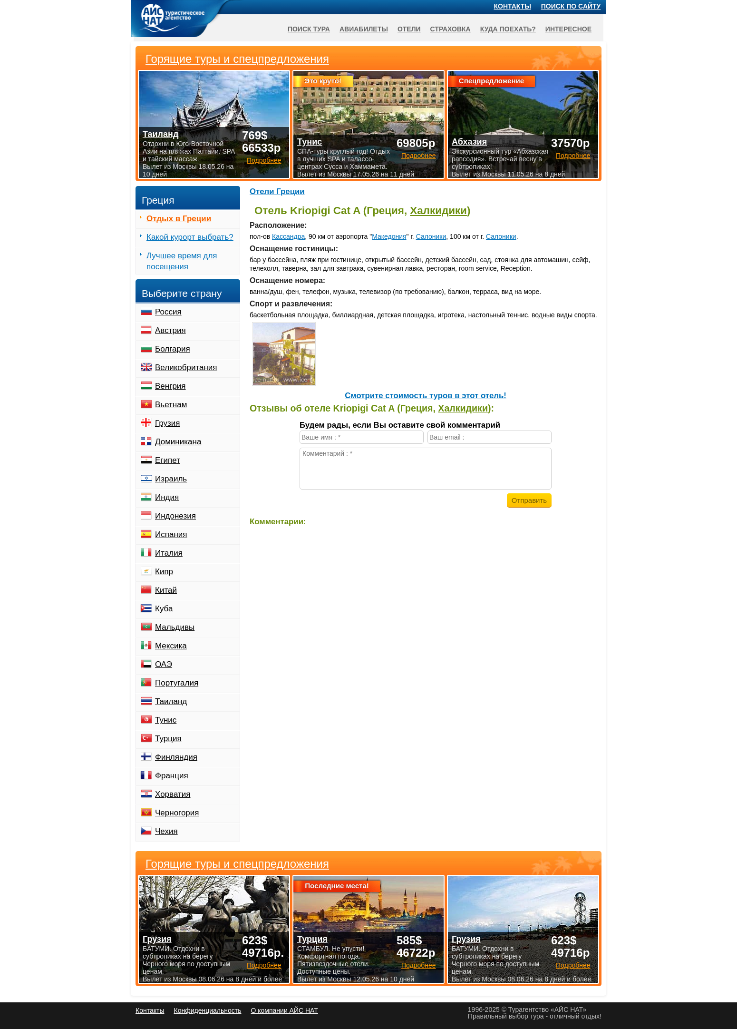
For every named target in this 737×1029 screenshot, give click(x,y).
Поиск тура (309, 29)
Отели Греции (277, 191)
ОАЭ (163, 664)
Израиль (171, 478)
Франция (171, 775)
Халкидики (438, 210)
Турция (168, 738)
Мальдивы (174, 627)
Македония (389, 236)
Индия (167, 497)
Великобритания (186, 367)
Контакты (512, 6)
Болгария (172, 348)
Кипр (164, 571)
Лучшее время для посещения (181, 261)
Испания (171, 534)
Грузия (167, 423)
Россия (168, 311)
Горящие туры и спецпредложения (237, 864)
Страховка (450, 29)
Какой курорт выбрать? (189, 237)
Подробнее (264, 965)
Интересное (568, 29)
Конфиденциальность (207, 1010)
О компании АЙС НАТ (284, 1010)
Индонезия (175, 515)
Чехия (166, 831)
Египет (167, 460)
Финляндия (176, 757)
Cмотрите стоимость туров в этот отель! (425, 395)
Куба (164, 608)
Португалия (176, 682)
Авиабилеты (363, 29)
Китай (166, 590)
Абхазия (469, 142)
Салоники (431, 236)
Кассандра (288, 236)
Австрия (170, 330)
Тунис (165, 720)
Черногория (177, 812)
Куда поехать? (508, 29)
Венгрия (170, 386)
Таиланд (171, 701)
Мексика (171, 645)
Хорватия (172, 794)
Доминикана (178, 441)
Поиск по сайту (571, 6)
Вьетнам (171, 404)
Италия (169, 553)
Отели (409, 29)
